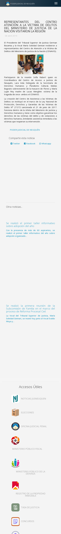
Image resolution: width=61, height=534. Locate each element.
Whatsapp (45, 143)
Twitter (15, 143)
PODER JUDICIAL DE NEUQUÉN (22, 3)
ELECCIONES (27, 412)
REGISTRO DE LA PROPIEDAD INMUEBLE (30, 494)
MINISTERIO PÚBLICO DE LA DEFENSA (30, 472)
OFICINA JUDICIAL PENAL (34, 426)
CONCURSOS (27, 521)
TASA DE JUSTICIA (30, 507)
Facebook (29, 143)
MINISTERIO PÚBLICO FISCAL (27, 448)
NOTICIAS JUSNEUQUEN (33, 398)
